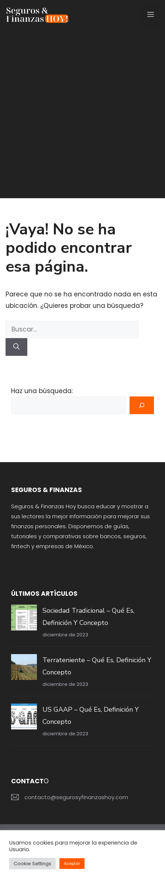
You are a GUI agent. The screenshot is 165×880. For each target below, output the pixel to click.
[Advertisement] (82, 115)
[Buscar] (16, 347)
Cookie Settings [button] (32, 863)
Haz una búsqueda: (42, 390)
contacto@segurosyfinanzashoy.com (76, 797)
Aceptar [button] (72, 863)
